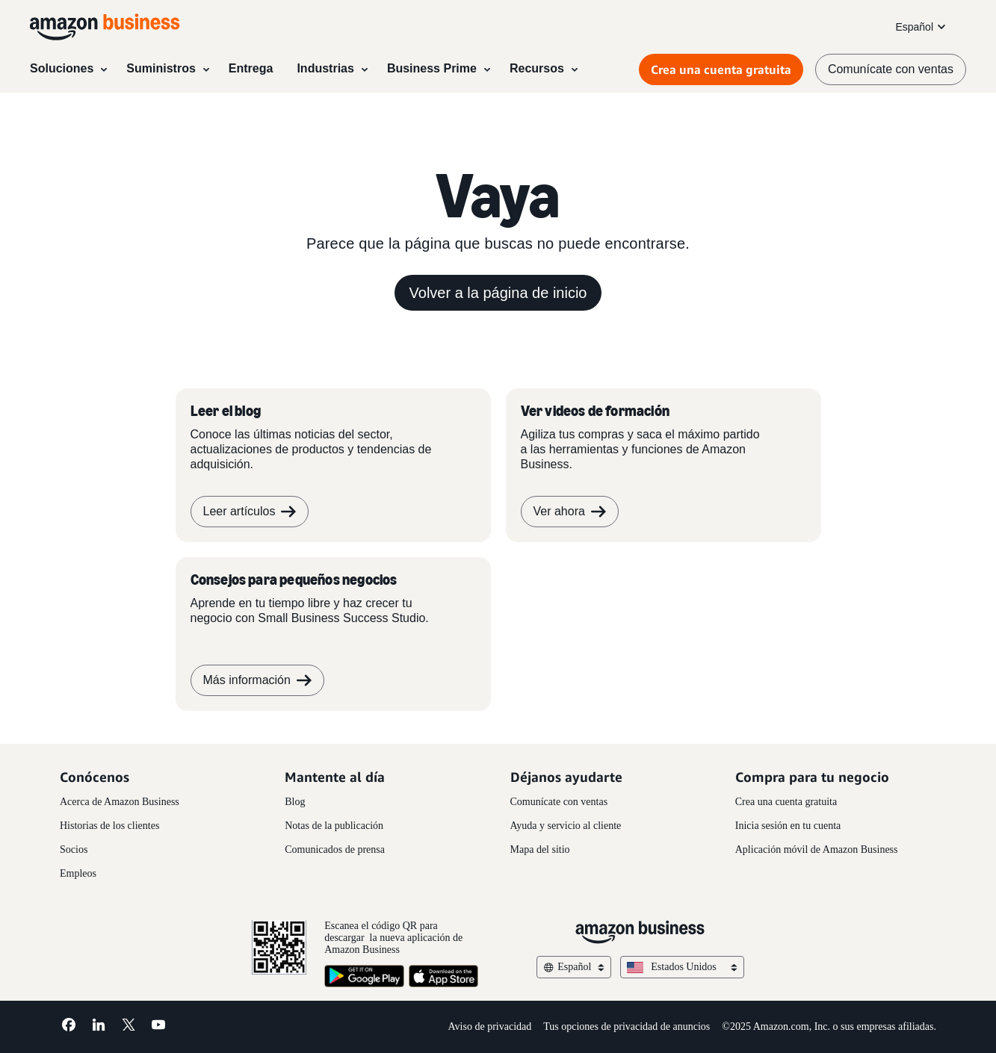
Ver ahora (569, 511)
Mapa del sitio (540, 849)
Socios (73, 849)
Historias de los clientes (109, 825)
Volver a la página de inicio (498, 293)
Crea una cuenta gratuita (786, 801)
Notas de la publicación (334, 825)
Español (921, 27)
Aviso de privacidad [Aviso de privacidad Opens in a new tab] (490, 1026)
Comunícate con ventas (559, 801)
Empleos (78, 873)
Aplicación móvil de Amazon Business (816, 849)
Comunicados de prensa (335, 849)
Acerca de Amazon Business (119, 801)
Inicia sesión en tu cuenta (788, 825)
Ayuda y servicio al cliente (566, 825)
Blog (295, 801)
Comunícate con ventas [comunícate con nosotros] (890, 69)
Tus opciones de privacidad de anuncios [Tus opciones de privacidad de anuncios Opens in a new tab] (626, 1026)
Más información (257, 680)
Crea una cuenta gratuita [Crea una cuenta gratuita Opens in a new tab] (721, 69)
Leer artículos (250, 511)
